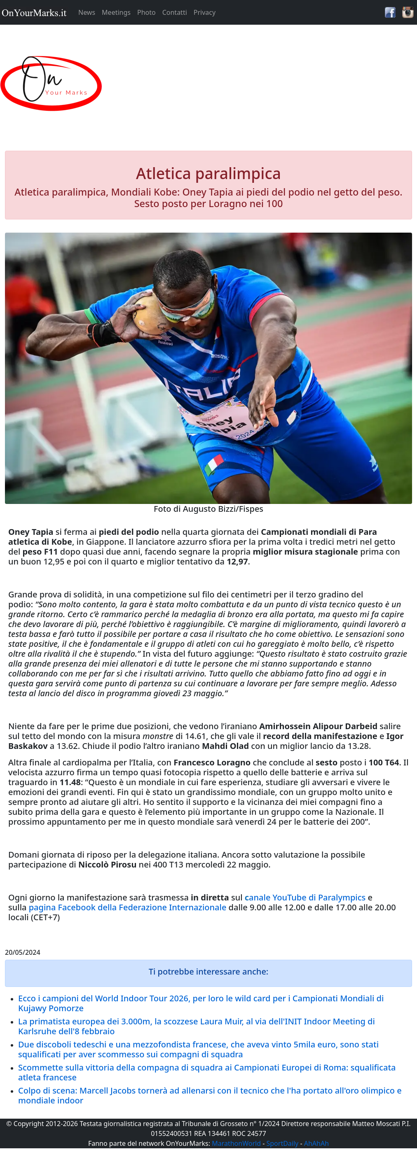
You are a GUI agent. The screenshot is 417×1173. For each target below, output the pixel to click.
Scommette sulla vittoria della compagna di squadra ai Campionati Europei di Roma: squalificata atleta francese (207, 1072)
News (86, 12)
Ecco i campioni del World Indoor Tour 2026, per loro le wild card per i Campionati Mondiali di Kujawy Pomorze (201, 1003)
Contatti (174, 12)
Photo (146, 12)
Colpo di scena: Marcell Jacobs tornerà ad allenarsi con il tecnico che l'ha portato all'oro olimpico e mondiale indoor (210, 1095)
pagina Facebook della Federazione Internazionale (128, 907)
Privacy (205, 12)
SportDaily (282, 1143)
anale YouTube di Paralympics (307, 897)
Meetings (116, 12)
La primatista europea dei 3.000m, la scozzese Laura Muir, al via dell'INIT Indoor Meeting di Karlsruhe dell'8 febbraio (196, 1026)
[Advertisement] (260, 84)
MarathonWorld (236, 1143)
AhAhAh (316, 1143)
